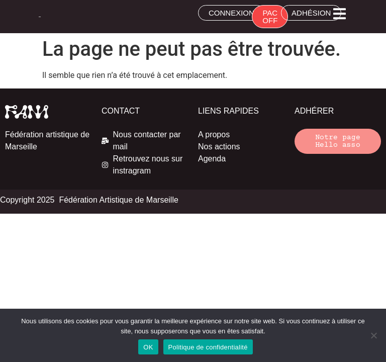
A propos (214, 134)
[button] (339, 14)
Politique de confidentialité (208, 347)
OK (148, 347)
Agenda (212, 158)
